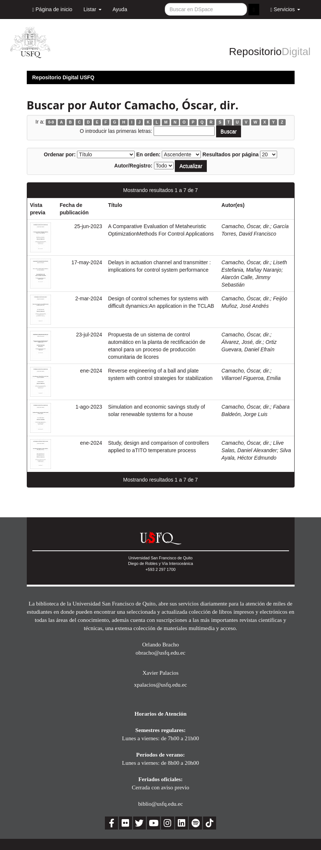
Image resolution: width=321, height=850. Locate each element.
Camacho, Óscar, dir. (245, 226)
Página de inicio (52, 9)
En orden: (148, 154)
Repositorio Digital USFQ (63, 77)
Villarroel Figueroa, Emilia (250, 378)
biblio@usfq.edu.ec (160, 804)
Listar (92, 9)
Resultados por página (230, 154)
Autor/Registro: (133, 166)
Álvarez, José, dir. (242, 342)
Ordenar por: (60, 154)
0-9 (51, 122)
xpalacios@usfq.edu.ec (160, 684)
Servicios (285, 9)
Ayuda (120, 9)
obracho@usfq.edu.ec (161, 652)
